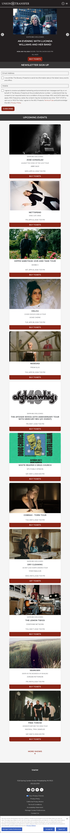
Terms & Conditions (35, 804)
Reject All (62, 829)
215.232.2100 (35, 783)
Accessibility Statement (35, 807)
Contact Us (35, 813)
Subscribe (8, 109)
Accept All (49, 829)
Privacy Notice (31, 825)
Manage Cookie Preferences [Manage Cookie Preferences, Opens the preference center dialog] (11, 829)
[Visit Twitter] (41, 789)
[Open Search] (63, 3)
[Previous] (2, 34)
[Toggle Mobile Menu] (66, 3)
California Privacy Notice (35, 801)
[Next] (67, 34)
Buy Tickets (35, 59)
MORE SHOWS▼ (35, 752)
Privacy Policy (16, 103)
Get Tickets (35, 581)
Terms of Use (49, 100)
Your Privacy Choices (36, 796)
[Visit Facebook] (37, 789)
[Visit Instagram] (28, 789)
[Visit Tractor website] (35, 770)
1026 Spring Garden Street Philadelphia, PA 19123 (35, 781)
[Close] (67, 819)
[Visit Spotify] (33, 789)
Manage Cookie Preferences (35, 810)
